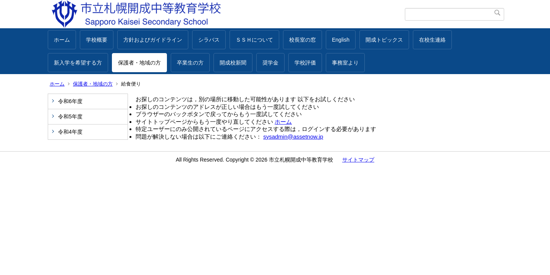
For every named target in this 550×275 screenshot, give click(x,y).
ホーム (62, 40)
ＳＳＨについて (254, 40)
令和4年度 (70, 132)
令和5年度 (70, 116)
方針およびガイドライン (152, 40)
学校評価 (305, 63)
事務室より (345, 63)
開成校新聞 (233, 63)
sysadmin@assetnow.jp (293, 136)
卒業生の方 (190, 63)
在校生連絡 (432, 40)
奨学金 (270, 63)
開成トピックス (384, 40)
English (340, 40)
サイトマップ (358, 160)
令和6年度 (70, 101)
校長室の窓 (302, 40)
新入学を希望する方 (78, 63)
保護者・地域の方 (139, 63)
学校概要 (96, 40)
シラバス (209, 40)
